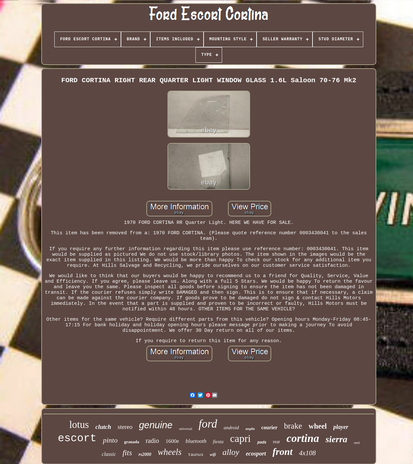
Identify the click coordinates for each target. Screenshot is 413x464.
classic (109, 454)
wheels (170, 452)
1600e (172, 441)
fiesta (218, 441)
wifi (213, 454)
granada (131, 441)
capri (240, 438)
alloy (230, 452)
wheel (318, 426)
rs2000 (145, 454)
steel (357, 443)
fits (127, 452)
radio (152, 440)
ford (208, 424)
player (340, 427)
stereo (125, 426)
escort (77, 438)
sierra (336, 439)
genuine (155, 425)
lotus (79, 424)
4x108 (307, 453)
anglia (250, 429)
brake (293, 425)
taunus (195, 454)
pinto (110, 440)
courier (269, 427)
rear (276, 441)
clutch (103, 426)
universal (185, 429)
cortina (302, 438)
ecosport (256, 453)
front (283, 451)
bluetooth (196, 441)
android (231, 427)
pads (261, 442)
